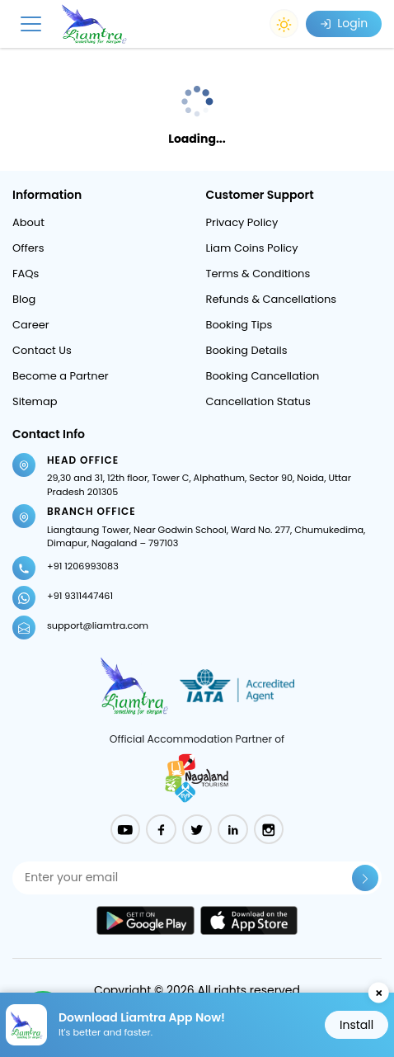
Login (344, 23)
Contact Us (42, 350)
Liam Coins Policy (252, 248)
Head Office (83, 460)
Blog (23, 299)
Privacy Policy (242, 222)
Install (356, 1025)
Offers (28, 248)
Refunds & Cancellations (271, 299)
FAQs (25, 273)
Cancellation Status (258, 401)
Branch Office (91, 511)
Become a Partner (60, 376)
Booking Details (247, 350)
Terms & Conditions (258, 273)
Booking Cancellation (263, 376)
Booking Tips (239, 325)
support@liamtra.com (97, 625)
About (28, 222)
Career (30, 325)
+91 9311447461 (80, 595)
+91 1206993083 (83, 566)
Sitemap (35, 401)
